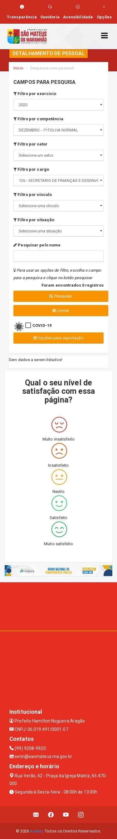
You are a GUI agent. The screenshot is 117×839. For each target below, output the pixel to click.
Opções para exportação (58, 338)
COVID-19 (41, 325)
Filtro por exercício (34, 93)
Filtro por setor (30, 144)
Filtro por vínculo (32, 194)
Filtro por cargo (31, 169)
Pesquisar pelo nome (37, 245)
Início (18, 68)
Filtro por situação (33, 219)
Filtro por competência (38, 119)
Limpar (61, 310)
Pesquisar (60, 296)
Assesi (36, 831)
